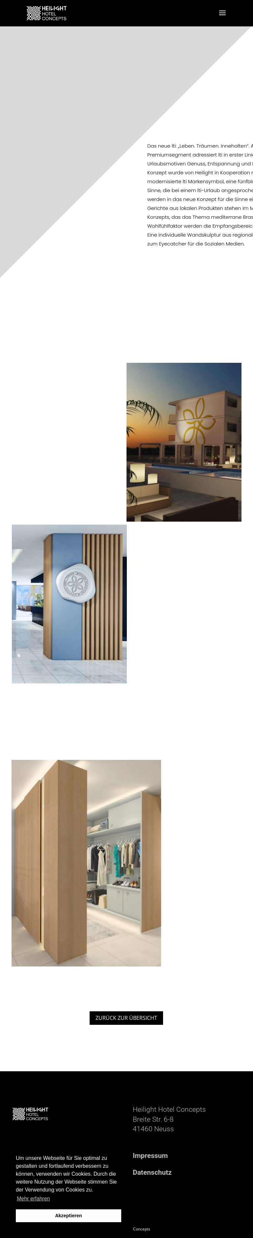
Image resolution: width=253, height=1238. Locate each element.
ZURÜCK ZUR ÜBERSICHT (126, 1018)
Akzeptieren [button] (68, 1215)
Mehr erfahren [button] (33, 1198)
